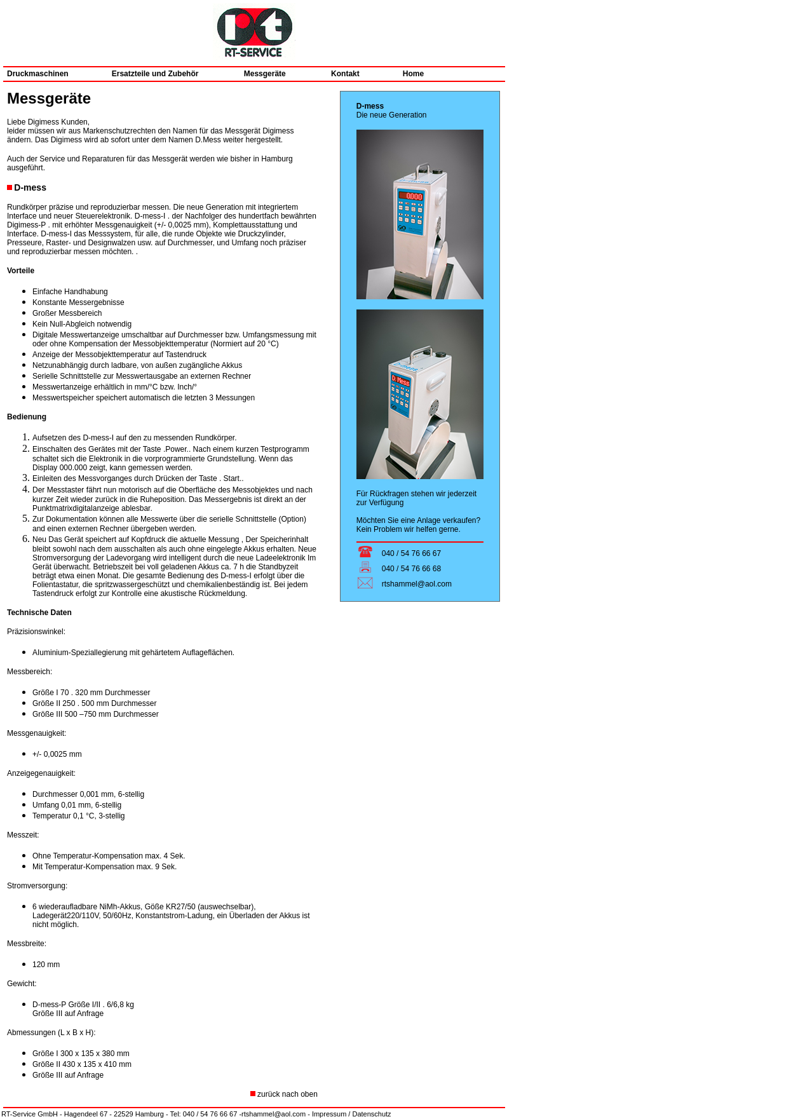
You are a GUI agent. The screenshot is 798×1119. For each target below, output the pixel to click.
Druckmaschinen (38, 73)
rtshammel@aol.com (273, 1114)
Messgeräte (255, 73)
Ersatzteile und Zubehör (156, 73)
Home (413, 73)
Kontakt (334, 73)
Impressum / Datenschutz (351, 1114)
